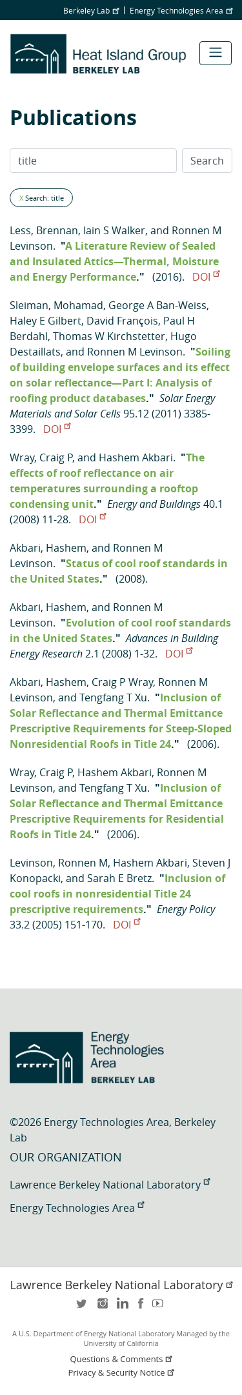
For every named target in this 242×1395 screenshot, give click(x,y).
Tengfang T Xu (113, 697)
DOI (205, 277)
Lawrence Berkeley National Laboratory (110, 1185)
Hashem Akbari (136, 457)
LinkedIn (121, 1308)
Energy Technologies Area (181, 10)
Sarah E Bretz (119, 878)
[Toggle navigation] (215, 53)
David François (122, 321)
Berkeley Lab (91, 10)
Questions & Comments (122, 1359)
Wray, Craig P (41, 457)
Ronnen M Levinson (135, 352)
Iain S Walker (114, 230)
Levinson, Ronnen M (59, 863)
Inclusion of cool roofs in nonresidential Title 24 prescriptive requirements (117, 893)
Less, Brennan (44, 230)
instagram (102, 1308)
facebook (140, 1308)
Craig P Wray (122, 682)
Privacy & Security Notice (122, 1373)
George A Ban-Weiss (157, 305)
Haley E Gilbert (45, 321)
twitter (82, 1308)
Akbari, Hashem (48, 548)
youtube (160, 1308)
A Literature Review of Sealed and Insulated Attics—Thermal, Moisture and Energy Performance (114, 261)
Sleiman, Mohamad (56, 305)
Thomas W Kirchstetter (109, 336)
